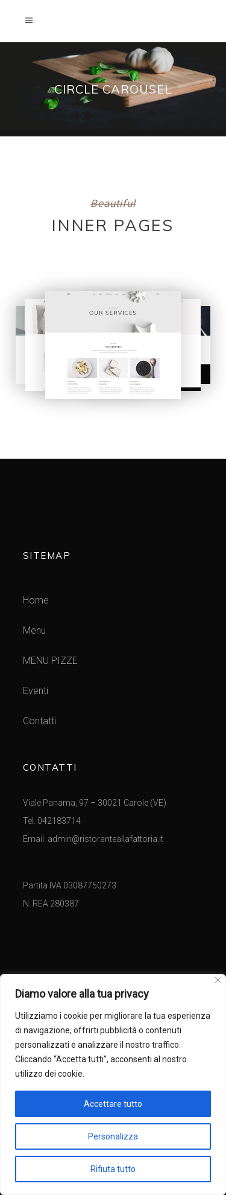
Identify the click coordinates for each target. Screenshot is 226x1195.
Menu (34, 630)
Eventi (35, 690)
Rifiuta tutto (113, 1169)
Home (36, 600)
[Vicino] (218, 980)
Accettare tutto (113, 1104)
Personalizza (113, 1136)
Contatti (39, 721)
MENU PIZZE (50, 660)
